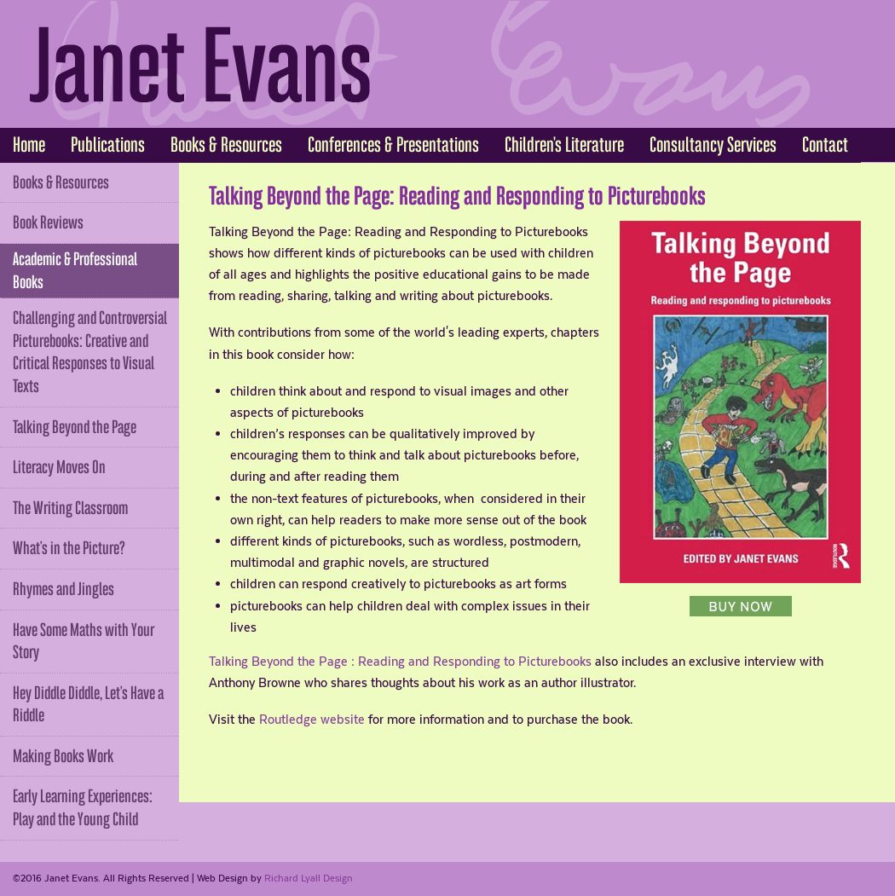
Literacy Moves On (59, 467)
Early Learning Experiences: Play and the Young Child (83, 807)
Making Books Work (63, 756)
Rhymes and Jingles (63, 589)
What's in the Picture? (69, 548)
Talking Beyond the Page (74, 427)
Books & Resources (226, 145)
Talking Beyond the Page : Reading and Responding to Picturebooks (400, 661)
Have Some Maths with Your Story (83, 641)
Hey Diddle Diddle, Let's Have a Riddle (88, 704)
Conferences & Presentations (393, 145)
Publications (108, 145)
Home (29, 145)
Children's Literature (564, 145)
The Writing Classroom (70, 508)
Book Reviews (48, 222)
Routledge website (312, 719)
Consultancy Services (713, 145)
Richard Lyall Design (308, 878)
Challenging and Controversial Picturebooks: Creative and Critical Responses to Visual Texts (90, 352)
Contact (825, 145)
